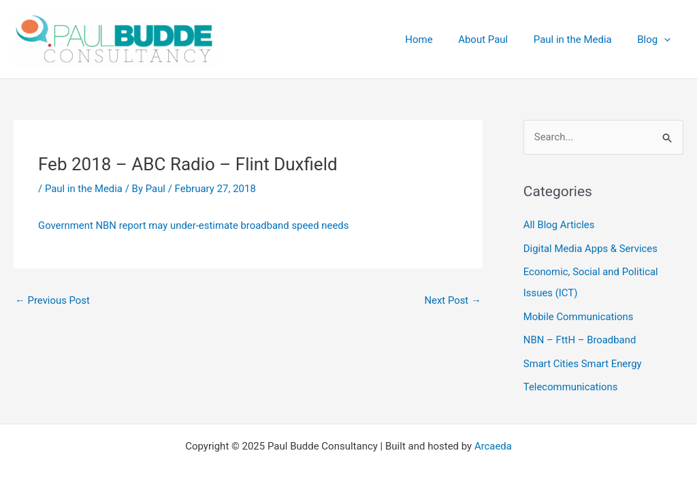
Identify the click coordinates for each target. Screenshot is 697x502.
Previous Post (53, 300)
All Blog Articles (559, 225)
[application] (666, 39)
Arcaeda (493, 442)
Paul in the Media (84, 189)
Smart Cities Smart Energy (583, 360)
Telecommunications (571, 383)
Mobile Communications (578, 315)
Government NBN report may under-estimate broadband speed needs (194, 225)
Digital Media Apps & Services (591, 248)
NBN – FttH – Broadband (580, 338)
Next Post (452, 300)
